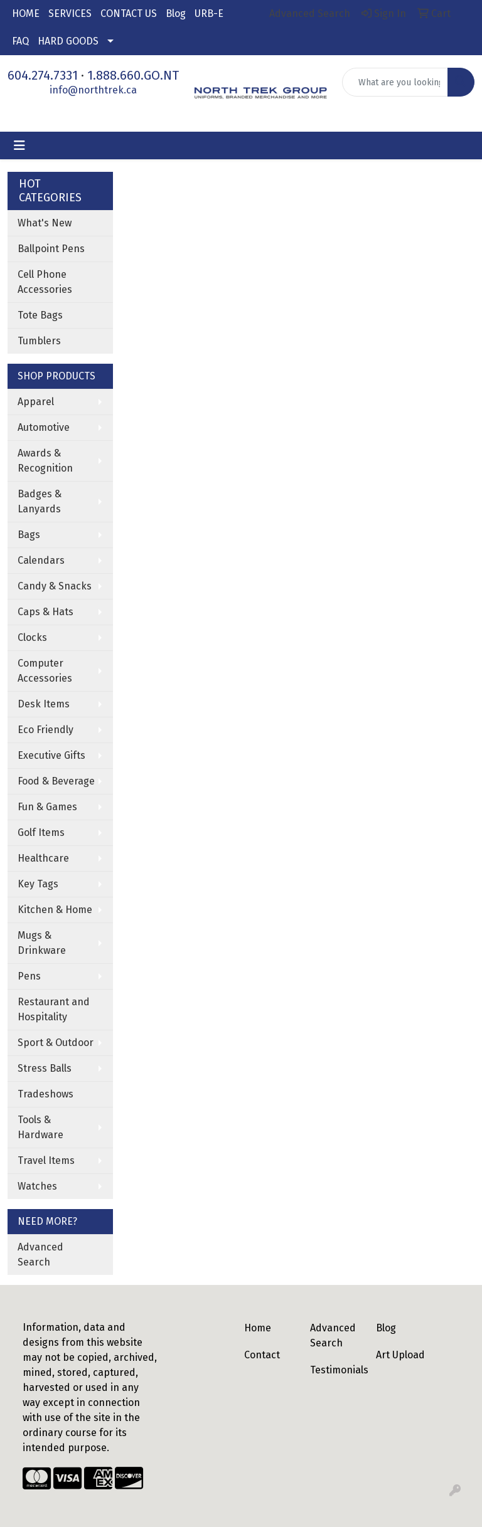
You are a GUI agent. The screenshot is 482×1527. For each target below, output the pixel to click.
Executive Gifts (51, 755)
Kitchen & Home (55, 910)
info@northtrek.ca (93, 90)
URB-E (209, 13)
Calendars (41, 560)
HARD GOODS (68, 41)
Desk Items (44, 704)
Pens (29, 976)
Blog (176, 13)
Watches (37, 1186)
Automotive (44, 427)
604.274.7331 (43, 75)
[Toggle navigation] (19, 145)
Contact (262, 1355)
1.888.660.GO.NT (133, 75)
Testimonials (335, 1370)
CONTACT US (128, 13)
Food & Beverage (56, 781)
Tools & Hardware (40, 1127)
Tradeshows (45, 1094)
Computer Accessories (45, 670)
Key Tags (38, 884)
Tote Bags (40, 315)
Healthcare (43, 858)
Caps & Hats (45, 612)
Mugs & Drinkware (42, 942)
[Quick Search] (395, 82)
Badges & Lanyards (40, 501)
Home (257, 1328)
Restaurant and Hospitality (54, 1009)
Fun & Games (47, 807)
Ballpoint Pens (51, 249)
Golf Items (41, 832)
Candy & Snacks (55, 586)
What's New (45, 223)
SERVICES (70, 13)
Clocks (32, 637)
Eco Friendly (45, 730)
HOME (26, 13)
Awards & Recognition (45, 460)
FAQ (20, 41)
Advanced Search (40, 1254)
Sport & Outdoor (56, 1043)
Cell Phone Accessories (45, 281)
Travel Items (46, 1160)
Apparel (36, 402)
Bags (29, 535)
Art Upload (400, 1355)
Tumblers (39, 341)
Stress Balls (45, 1068)
